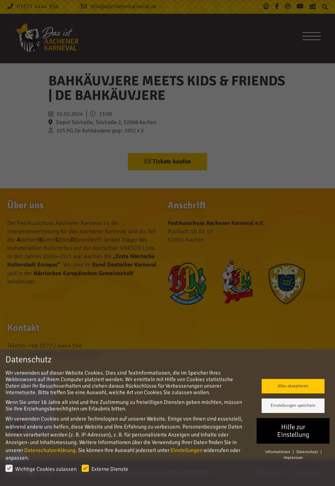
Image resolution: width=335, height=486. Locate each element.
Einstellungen (186, 450)
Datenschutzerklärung (50, 450)
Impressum (293, 457)
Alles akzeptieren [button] (293, 386)
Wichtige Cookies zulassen (41, 468)
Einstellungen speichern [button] (293, 405)
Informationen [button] (278, 451)
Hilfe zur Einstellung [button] (293, 431)
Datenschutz (307, 451)
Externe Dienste (105, 468)
